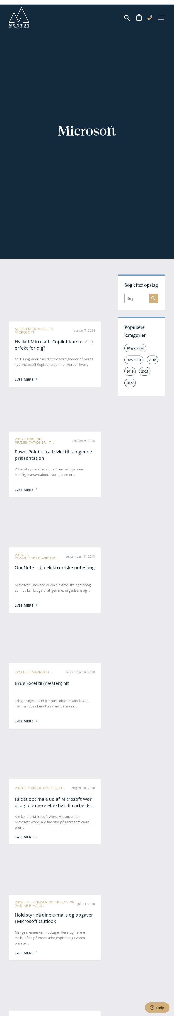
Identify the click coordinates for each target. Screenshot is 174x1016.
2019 (130, 371)
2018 (152, 360)
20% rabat (133, 360)
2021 (144, 371)
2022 (130, 383)
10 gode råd (135, 348)
